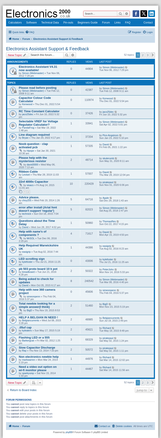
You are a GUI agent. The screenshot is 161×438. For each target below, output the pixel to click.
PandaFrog (28, 127)
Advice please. (29, 197)
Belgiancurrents (30, 320)
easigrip (26, 251)
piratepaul (108, 182)
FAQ (127, 22)
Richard (107, 328)
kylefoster (27, 261)
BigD (29, 310)
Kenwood (27, 104)
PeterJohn (108, 269)
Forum (106, 22)
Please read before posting (38, 87)
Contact (148, 22)
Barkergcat (28, 340)
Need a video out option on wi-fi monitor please (38, 368)
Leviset (26, 174)
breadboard (28, 272)
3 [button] (147, 55)
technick (26, 213)
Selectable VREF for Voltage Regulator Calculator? (38, 123)
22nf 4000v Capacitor (33, 181)
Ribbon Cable (28, 171)
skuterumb (108, 158)
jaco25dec (27, 114)
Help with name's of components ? (32, 233)
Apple (106, 198)
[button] (152, 55)
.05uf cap (25, 327)
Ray (24, 350)
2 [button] (143, 55)
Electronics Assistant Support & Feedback (47, 48)
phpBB (69, 432)
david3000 (32, 164)
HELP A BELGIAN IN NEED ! (38, 317)
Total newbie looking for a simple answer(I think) (37, 305)
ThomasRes (109, 221)
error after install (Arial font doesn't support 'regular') (38, 209)
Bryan (25, 137)
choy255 (27, 200)
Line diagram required (34, 134)
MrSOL (31, 238)
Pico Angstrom (111, 135)
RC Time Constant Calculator (39, 111)
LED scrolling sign (32, 258)
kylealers (27, 330)
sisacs (30, 185)
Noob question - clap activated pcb (33, 145)
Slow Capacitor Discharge (37, 347)
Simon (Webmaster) (33, 73)
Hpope (30, 150)
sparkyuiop (28, 373)
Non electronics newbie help (39, 356)
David (106, 144)
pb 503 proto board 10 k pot (38, 269)
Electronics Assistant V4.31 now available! (38, 68)
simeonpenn (33, 296)
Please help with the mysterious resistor (33, 159)
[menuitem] (29, 32)
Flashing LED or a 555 (34, 337)
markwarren (28, 359)
